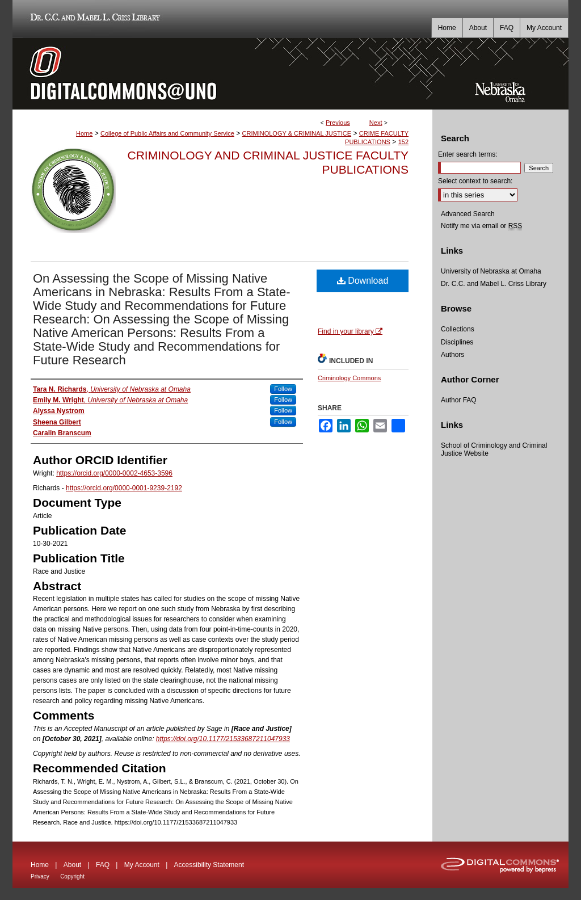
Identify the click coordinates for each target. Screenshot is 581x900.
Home (84, 133)
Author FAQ (459, 400)
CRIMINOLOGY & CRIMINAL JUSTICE (297, 133)
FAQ (103, 865)
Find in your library (350, 331)
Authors (452, 355)
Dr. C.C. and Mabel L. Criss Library (93, 19)
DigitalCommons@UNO (222, 74)
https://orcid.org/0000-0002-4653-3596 (114, 473)
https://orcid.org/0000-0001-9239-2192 (124, 488)
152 (403, 141)
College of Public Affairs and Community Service (167, 133)
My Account (141, 865)
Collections (457, 329)
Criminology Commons (349, 378)
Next (375, 122)
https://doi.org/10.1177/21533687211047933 (223, 739)
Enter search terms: (468, 154)
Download (363, 280)
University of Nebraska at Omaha (491, 271)
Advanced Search (468, 214)
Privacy (40, 876)
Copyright (72, 876)
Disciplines (457, 342)
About (72, 865)
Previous (338, 122)
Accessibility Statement (209, 865)
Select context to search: (475, 181)
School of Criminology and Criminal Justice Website (494, 449)
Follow (283, 388)
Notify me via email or (481, 226)
